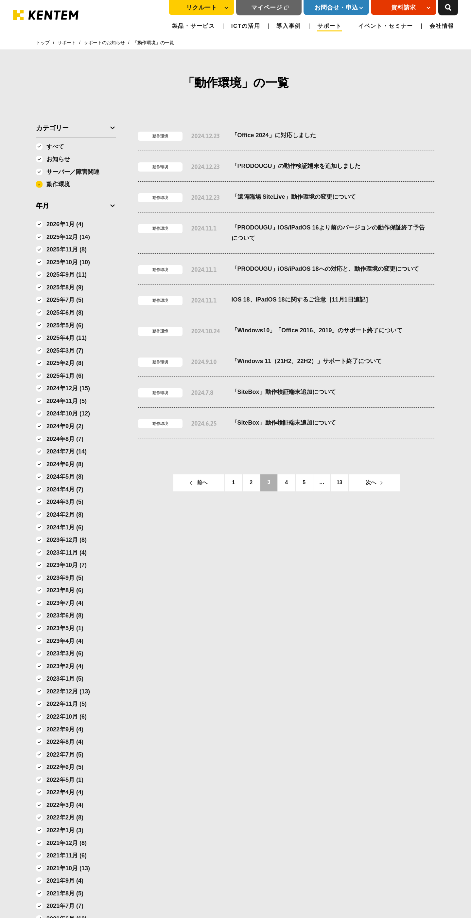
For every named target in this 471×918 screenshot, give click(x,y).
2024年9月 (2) (64, 426)
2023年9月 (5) (64, 578)
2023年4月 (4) (64, 641)
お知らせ (58, 159)
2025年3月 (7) (64, 350)
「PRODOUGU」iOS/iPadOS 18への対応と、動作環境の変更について (325, 269)
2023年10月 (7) (66, 565)
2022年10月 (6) (66, 716)
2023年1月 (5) (64, 678)
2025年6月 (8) (64, 312)
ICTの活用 (245, 26)
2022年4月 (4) (64, 792)
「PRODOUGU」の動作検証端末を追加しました (296, 166)
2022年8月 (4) (64, 742)
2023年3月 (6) (64, 653)
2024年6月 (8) (64, 464)
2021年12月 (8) (66, 843)
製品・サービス (193, 26)
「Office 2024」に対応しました (274, 135)
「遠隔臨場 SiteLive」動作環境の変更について (294, 196)
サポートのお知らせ (104, 42)
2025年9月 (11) (66, 274)
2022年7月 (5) (64, 754)
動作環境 (58, 184)
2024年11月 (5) (66, 401)
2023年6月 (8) (64, 615)
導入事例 (288, 26)
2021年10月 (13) (68, 868)
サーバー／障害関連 (72, 172)
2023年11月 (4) (66, 552)
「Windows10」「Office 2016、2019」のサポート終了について (317, 330)
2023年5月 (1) (64, 628)
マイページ (266, 7)
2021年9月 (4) (64, 880)
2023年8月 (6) (64, 590)
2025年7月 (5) (64, 300)
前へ (202, 482)
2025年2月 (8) (64, 363)
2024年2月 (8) (64, 514)
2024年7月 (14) (66, 451)
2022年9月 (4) (64, 729)
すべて (55, 146)
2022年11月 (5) (66, 704)
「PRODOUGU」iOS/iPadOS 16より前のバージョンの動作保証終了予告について (328, 232)
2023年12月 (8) (66, 540)
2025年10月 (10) (68, 262)
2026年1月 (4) (64, 224)
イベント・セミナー (385, 26)
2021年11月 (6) (66, 855)
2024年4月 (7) (64, 489)
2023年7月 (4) (64, 603)
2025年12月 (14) (68, 237)
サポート (329, 26)
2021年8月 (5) (64, 893)
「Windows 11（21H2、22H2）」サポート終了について (307, 361)
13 (339, 482)
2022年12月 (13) (68, 691)
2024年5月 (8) (64, 476)
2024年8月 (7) (64, 439)
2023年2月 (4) (64, 666)
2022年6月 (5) (64, 767)
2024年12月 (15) (68, 388)
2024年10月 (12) (68, 413)
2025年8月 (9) (64, 287)
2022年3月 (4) (64, 805)
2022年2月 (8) (64, 817)
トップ (43, 42)
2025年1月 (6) (64, 376)
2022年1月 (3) (64, 830)
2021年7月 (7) (64, 906)
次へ (371, 482)
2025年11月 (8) (66, 249)
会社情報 (441, 26)
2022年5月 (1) (64, 780)
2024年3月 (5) (64, 502)
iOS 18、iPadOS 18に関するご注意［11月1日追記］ (301, 299)
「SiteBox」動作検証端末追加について (284, 392)
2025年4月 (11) (66, 338)
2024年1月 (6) (64, 527)
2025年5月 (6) (64, 325)
